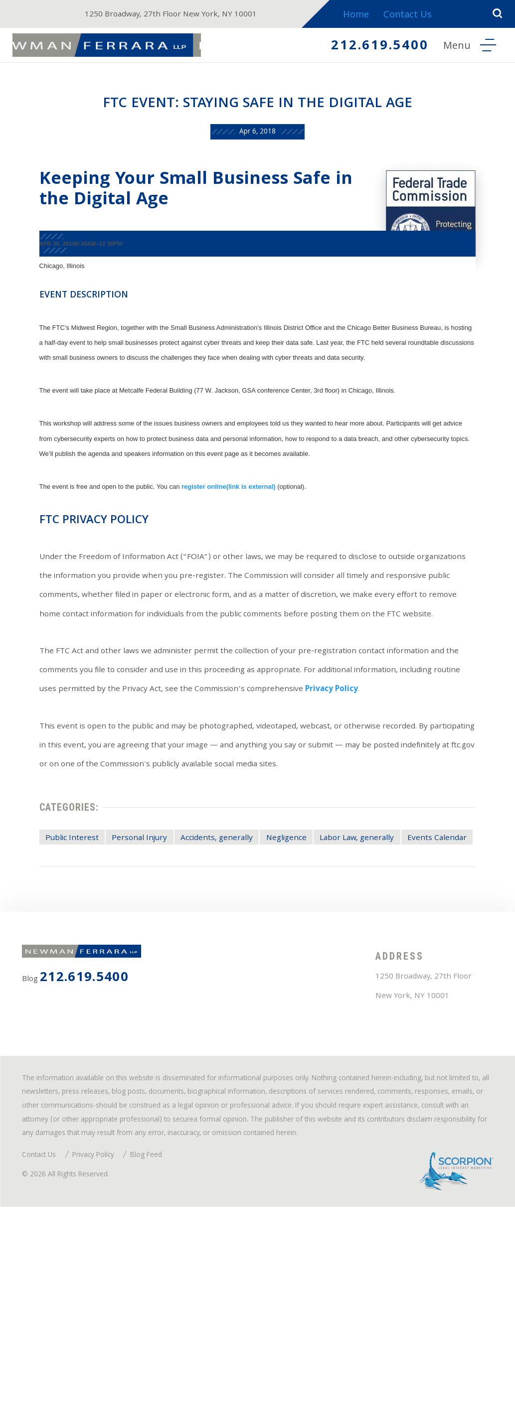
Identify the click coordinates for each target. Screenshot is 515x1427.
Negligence (314, 958)
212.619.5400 (367, 48)
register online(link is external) (215, 513)
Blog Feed (174, 1366)
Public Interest (64, 958)
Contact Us (419, 15)
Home (366, 15)
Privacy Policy (124, 787)
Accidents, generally (232, 958)
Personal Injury (143, 958)
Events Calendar (68, 978)
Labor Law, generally (397, 958)
